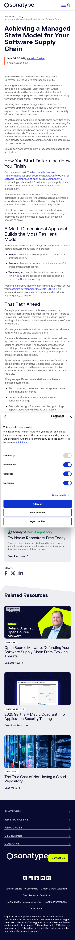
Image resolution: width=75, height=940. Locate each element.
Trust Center (36, 909)
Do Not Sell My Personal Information (24, 902)
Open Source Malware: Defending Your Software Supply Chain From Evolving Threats (37, 652)
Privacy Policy (31, 889)
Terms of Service (14, 889)
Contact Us (58, 858)
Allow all (37, 504)
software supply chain (41, 85)
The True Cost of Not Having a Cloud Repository (35, 779)
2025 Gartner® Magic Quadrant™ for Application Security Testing (35, 716)
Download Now (16, 556)
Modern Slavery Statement (54, 889)
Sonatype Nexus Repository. (24, 279)
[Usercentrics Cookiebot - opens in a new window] (51, 417)
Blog (21, 16)
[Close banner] (71, 417)
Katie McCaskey (36, 58)
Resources (9, 16)
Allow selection (37, 512)
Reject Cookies (38, 521)
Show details (59, 495)
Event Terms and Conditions (36, 895)
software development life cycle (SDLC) (32, 289)
